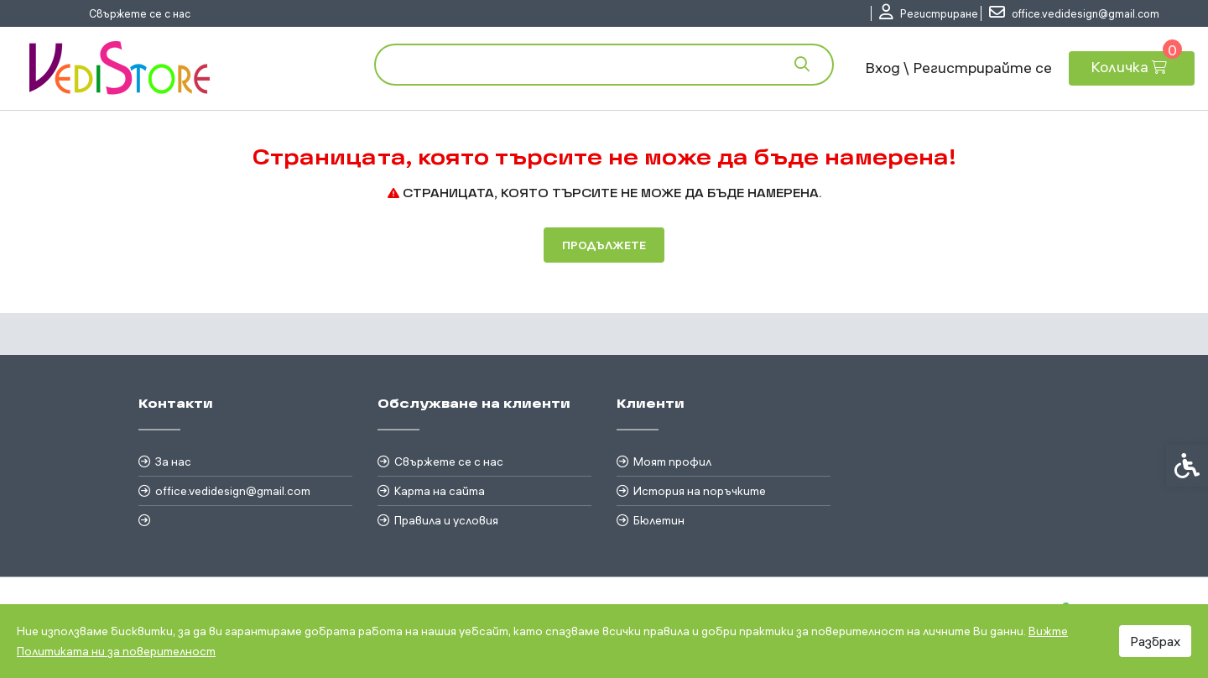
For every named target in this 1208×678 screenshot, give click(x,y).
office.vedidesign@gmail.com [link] (232, 490)
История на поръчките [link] (699, 490)
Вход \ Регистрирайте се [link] (958, 67)
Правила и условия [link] (446, 520)
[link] (928, 13)
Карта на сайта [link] (439, 490)
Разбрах (1155, 641)
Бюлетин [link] (659, 520)
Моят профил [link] (672, 461)
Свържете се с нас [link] (139, 13)
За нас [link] (173, 461)
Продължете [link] (604, 245)
